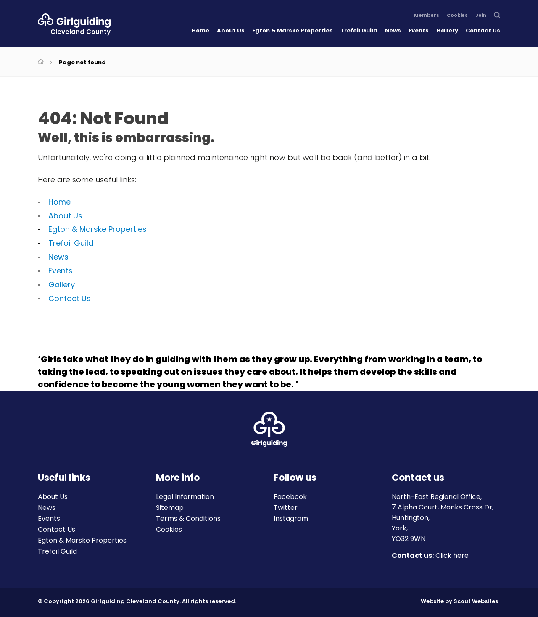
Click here (452, 555)
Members (426, 15)
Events (419, 30)
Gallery (447, 30)
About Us (231, 30)
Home (200, 30)
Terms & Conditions (188, 518)
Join (480, 15)
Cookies (457, 15)
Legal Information (185, 496)
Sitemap (170, 507)
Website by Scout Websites (459, 601)
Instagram (291, 518)
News (393, 30)
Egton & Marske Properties (292, 30)
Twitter (286, 507)
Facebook (290, 496)
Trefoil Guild (358, 30)
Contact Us (483, 30)
